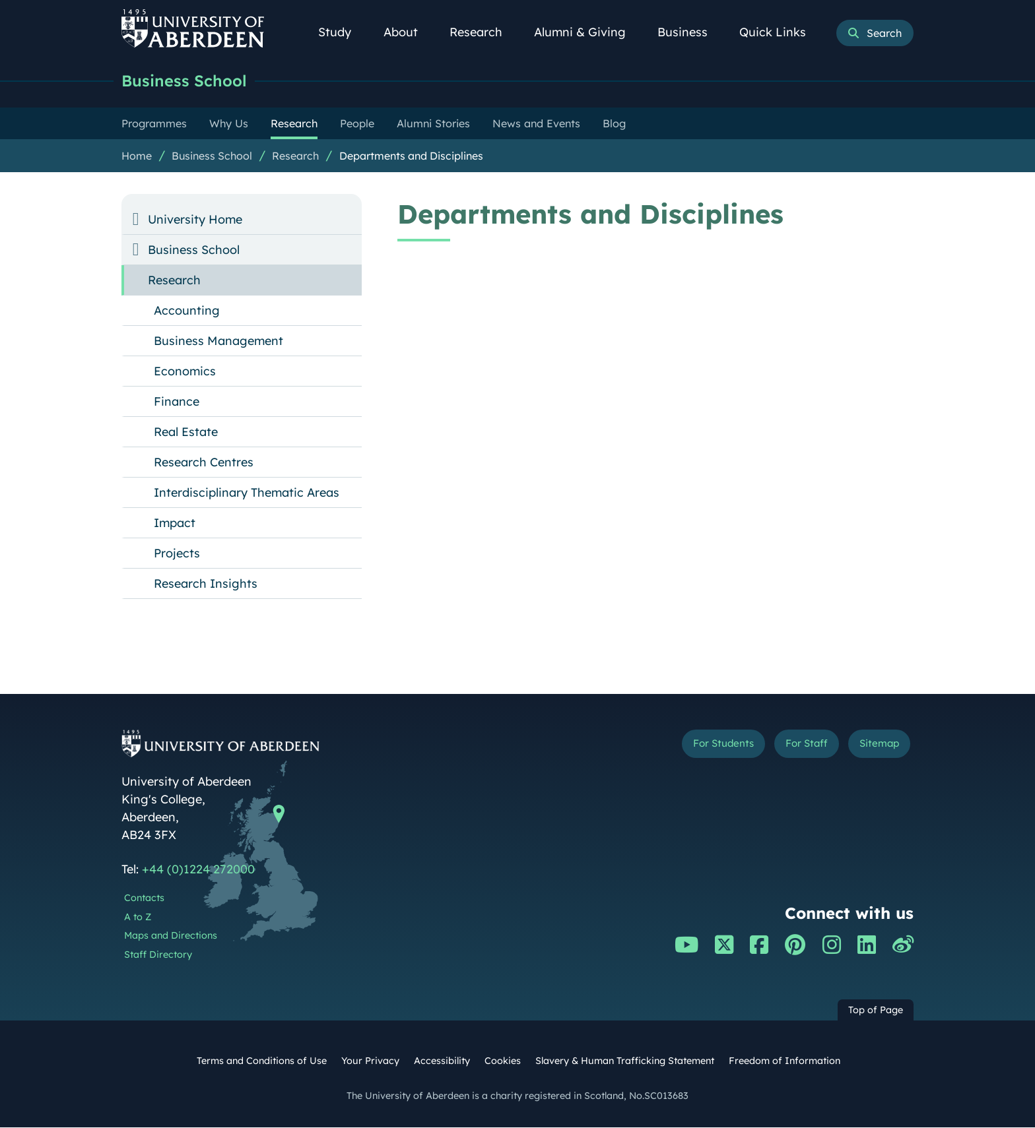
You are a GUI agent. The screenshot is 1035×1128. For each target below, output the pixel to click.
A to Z (137, 918)
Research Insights (205, 584)
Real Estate (186, 432)
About (408, 32)
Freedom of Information (784, 1061)
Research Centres (203, 462)
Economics (185, 371)
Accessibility (442, 1061)
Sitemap (873, 746)
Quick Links (779, 32)
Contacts (144, 898)
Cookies (502, 1061)
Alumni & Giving (587, 32)
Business (689, 32)
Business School (187, 81)
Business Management (218, 341)
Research (483, 32)
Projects (177, 553)
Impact (174, 523)
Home (136, 156)
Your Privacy (370, 1061)
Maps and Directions (170, 936)
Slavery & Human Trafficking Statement (624, 1061)
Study (342, 32)
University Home (195, 220)
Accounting (187, 311)
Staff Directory (158, 955)
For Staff (789, 746)
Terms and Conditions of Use (262, 1061)
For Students (691, 746)
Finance (176, 402)
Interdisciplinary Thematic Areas (246, 493)
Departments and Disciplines (411, 156)
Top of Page (875, 1011)
